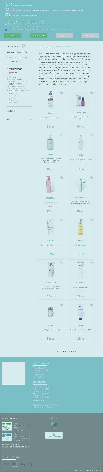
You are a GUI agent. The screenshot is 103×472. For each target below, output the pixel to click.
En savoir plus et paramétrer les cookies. (14, 18)
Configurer (90, 36)
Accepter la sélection (38, 36)
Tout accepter (12, 36)
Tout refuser (64, 36)
